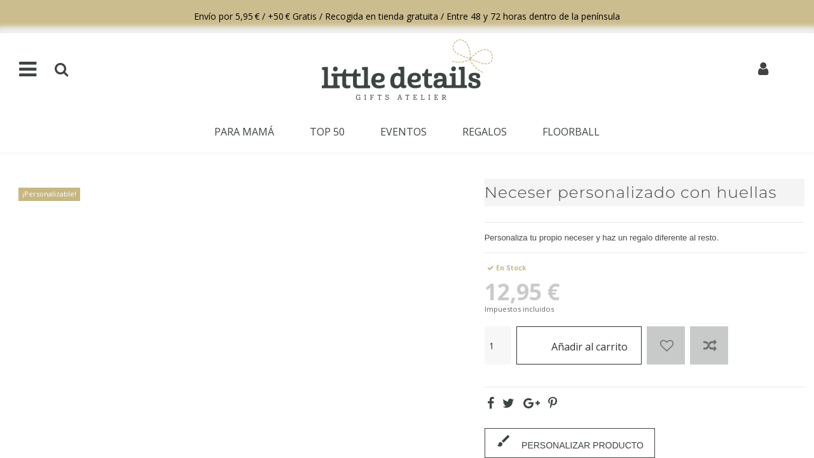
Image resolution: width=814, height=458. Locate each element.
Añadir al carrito (579, 345)
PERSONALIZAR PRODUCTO (570, 441)
